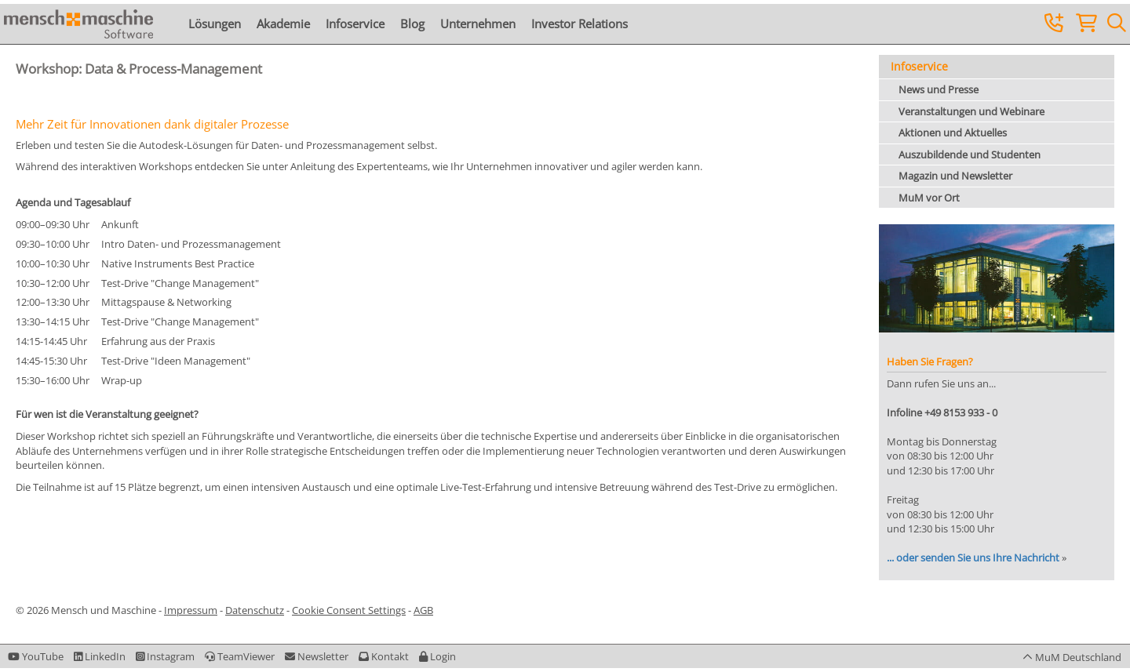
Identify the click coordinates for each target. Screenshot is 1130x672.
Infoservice (355, 23)
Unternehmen (478, 23)
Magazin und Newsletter (955, 176)
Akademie (283, 23)
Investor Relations (579, 23)
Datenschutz (254, 610)
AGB (423, 610)
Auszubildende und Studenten (970, 154)
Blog (412, 23)
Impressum (190, 610)
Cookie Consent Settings (349, 610)
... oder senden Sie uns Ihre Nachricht (973, 557)
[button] (437, 656)
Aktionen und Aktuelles (953, 132)
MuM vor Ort (929, 198)
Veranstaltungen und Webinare (971, 111)
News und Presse (939, 89)
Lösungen (214, 23)
